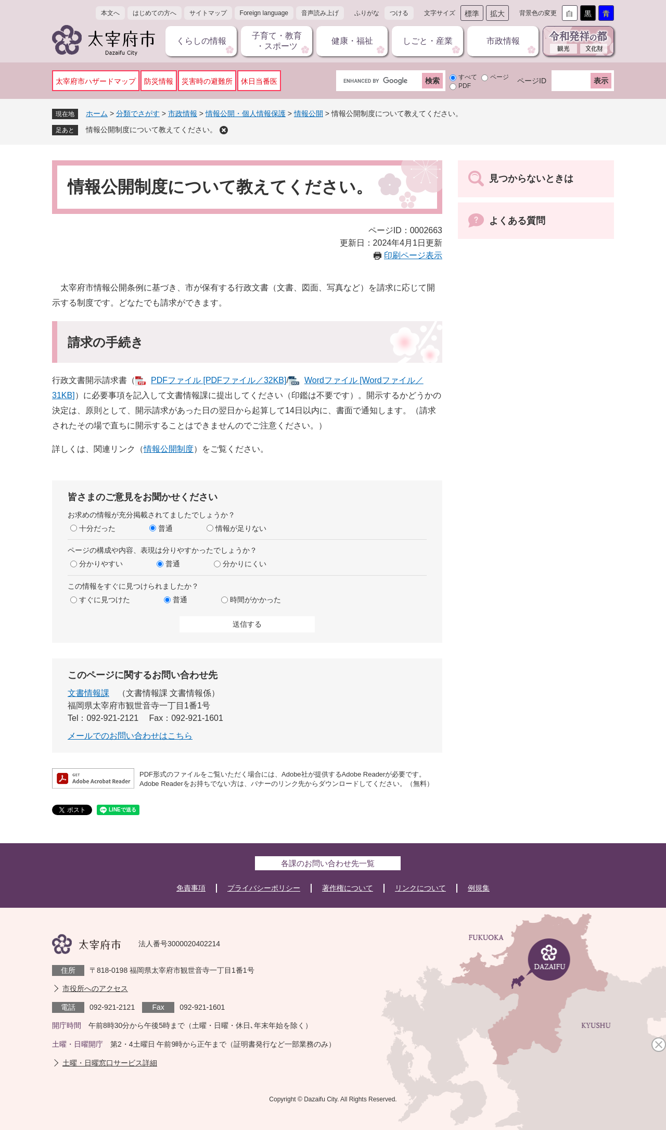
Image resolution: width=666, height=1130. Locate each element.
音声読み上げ (320, 13)
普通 (165, 528)
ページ (499, 77)
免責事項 (191, 888)
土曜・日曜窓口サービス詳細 (109, 1063)
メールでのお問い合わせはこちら (130, 735)
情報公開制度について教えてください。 (151, 129)
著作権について (347, 888)
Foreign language (264, 13)
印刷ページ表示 (413, 255)
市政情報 (503, 40)
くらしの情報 (201, 40)
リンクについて (420, 888)
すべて (467, 77)
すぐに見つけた (104, 599)
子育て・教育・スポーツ (277, 40)
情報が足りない (240, 528)
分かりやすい (101, 564)
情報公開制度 (169, 449)
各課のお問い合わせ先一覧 (328, 863)
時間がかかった (255, 599)
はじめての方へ (154, 13)
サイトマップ (208, 13)
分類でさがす (138, 113)
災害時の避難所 (207, 81)
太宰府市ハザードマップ (96, 81)
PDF (464, 86)
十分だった (97, 528)
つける (399, 13)
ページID (531, 81)
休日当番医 (259, 81)
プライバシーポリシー (263, 888)
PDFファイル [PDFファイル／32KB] (218, 380)
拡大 (497, 13)
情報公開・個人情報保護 (246, 113)
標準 (472, 13)
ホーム (97, 113)
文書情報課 (88, 693)
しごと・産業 (428, 40)
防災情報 (158, 81)
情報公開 (308, 113)
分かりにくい (244, 564)
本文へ (110, 13)
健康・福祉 (352, 40)
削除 (224, 130)
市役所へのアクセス (95, 988)
